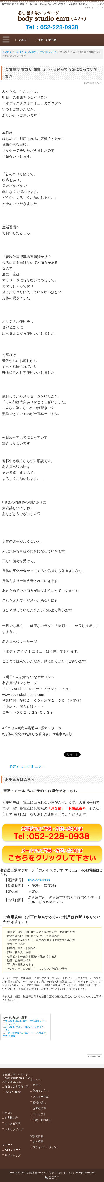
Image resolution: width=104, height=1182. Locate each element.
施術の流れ (46, 1096)
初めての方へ (47, 1085)
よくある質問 (12, 1113)
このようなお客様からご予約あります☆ (36, 51)
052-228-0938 (39, 880)
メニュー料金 (47, 1090)
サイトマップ (12, 1141)
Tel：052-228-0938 (52, 27)
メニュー (23, 39)
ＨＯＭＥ (7, 51)
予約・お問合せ (47, 39)
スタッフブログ (14, 1119)
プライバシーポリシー (53, 1136)
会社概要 (45, 1130)
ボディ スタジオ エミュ (27, 766)
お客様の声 (46, 1102)
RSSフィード (13, 1135)
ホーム (43, 1079)
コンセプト (46, 1108)
